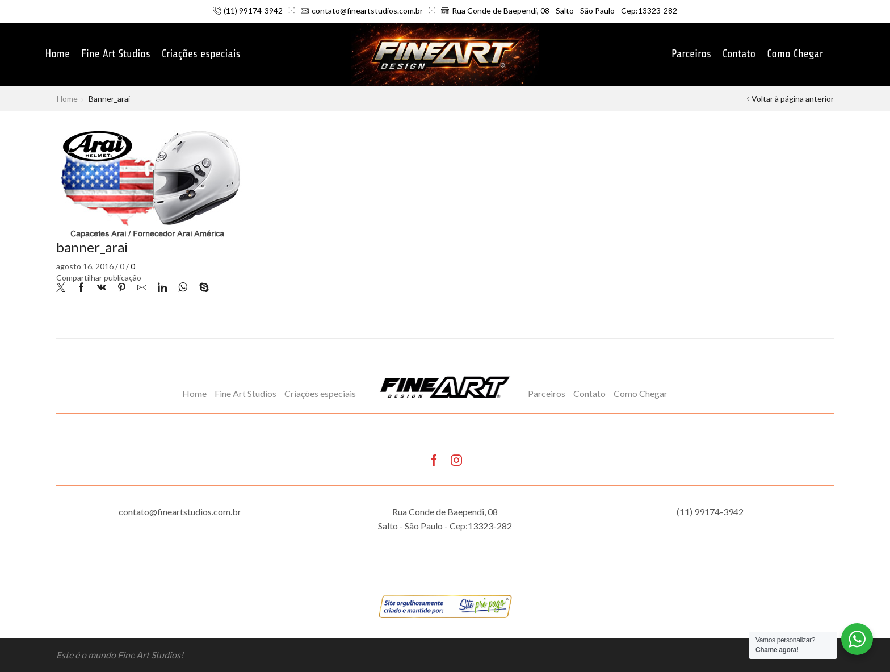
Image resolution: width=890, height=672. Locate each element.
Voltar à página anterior (793, 98)
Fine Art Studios (115, 54)
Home (57, 54)
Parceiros (691, 54)
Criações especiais (201, 54)
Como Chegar (795, 54)
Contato (739, 54)
